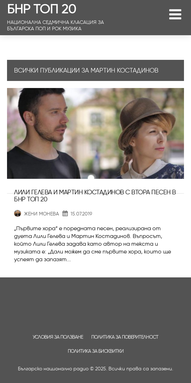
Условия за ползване (58, 337)
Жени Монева (36, 214)
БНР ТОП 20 (41, 9)
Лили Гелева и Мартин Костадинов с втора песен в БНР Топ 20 (95, 196)
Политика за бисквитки (96, 351)
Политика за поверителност (124, 337)
